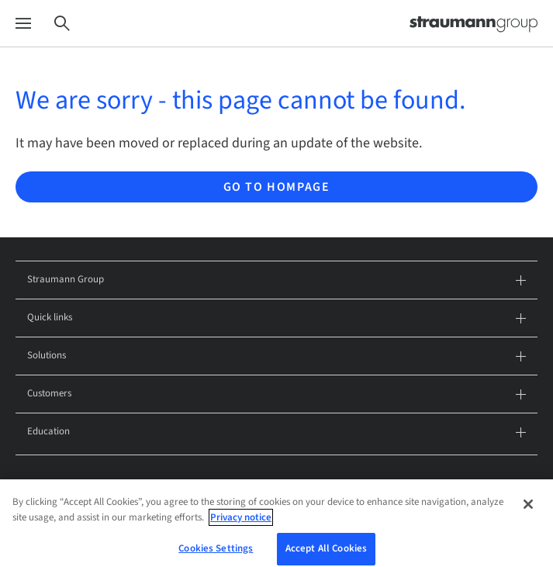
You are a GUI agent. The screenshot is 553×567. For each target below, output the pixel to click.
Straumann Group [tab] (276, 280)
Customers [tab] (276, 394)
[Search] (62, 23)
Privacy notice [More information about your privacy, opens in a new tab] (240, 528)
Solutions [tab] (276, 356)
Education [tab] (276, 432)
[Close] (528, 515)
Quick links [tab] (276, 318)
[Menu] (23, 23)
